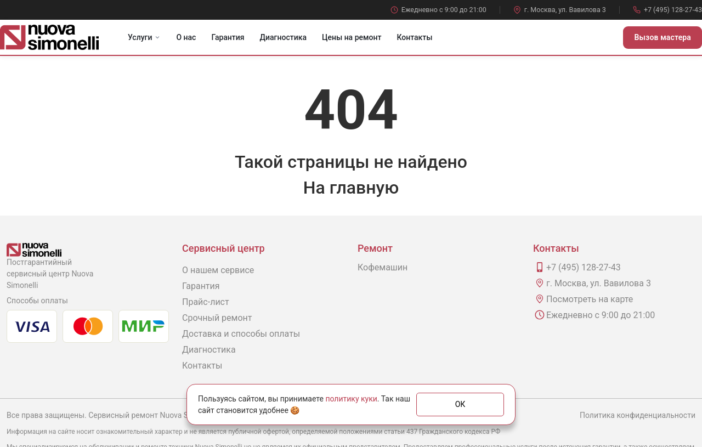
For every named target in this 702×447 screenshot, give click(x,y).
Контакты (414, 37)
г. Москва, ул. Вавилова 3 (559, 9)
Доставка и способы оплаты (241, 334)
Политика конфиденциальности (637, 415)
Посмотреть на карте (589, 299)
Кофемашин (382, 267)
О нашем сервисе (218, 270)
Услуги (144, 37)
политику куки (351, 398)
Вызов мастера (662, 37)
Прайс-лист (205, 302)
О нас (186, 37)
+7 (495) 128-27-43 (667, 9)
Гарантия (227, 37)
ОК (460, 404)
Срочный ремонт (217, 318)
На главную (351, 187)
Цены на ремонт (351, 37)
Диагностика (283, 37)
